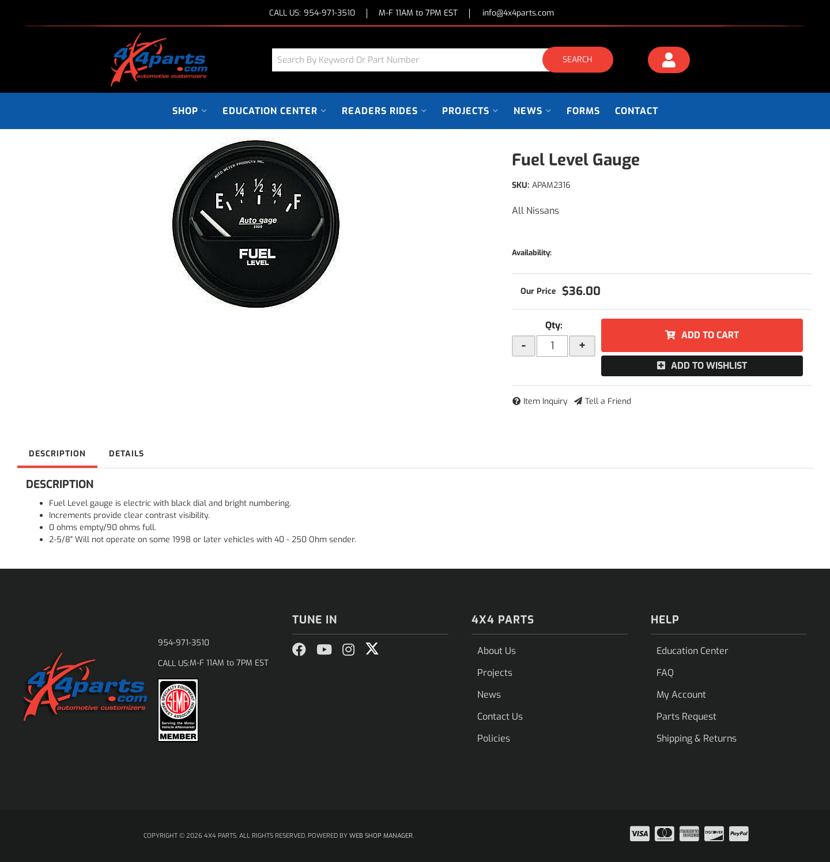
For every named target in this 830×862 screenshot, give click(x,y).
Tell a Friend (608, 401)
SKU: (520, 185)
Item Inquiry (545, 401)
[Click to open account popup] (669, 62)
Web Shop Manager (381, 835)
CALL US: (312, 13)
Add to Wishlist (709, 366)
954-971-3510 (183, 642)
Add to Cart (710, 335)
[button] (446, 60)
